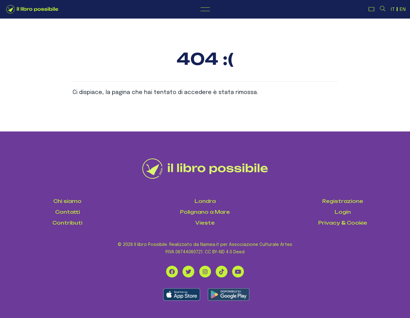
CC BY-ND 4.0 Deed (225, 252)
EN (403, 9)
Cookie (357, 223)
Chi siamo (67, 201)
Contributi (67, 223)
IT (393, 9)
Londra (205, 201)
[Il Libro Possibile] (205, 168)
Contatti (67, 212)
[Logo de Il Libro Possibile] (32, 9)
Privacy (329, 223)
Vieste (205, 223)
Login (343, 212)
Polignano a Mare (205, 212)
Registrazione (342, 201)
